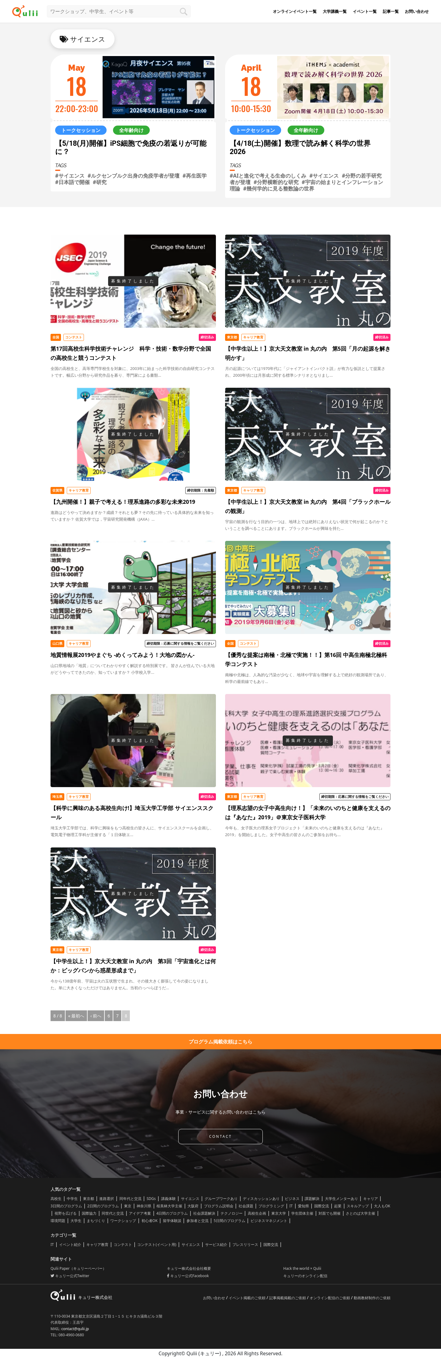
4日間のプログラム (172, 1213)
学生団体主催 (302, 1213)
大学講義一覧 (335, 11)
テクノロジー (232, 1213)
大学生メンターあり (341, 1198)
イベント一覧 (365, 11)
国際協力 (89, 1213)
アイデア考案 (140, 1213)
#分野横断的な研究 (276, 182)
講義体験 (168, 1198)
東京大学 (278, 1213)
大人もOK (382, 1206)
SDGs (151, 1198)
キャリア (370, 1198)
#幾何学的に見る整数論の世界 (278, 188)
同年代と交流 (130, 1198)
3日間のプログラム (66, 1206)
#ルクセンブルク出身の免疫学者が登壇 (133, 175)
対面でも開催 (329, 1213)
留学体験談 (172, 1220)
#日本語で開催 (72, 182)
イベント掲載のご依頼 (247, 1297)
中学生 (72, 1198)
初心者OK (149, 1220)
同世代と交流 (113, 1213)
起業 (337, 1206)
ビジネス (292, 1198)
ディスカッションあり (261, 1198)
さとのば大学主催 (360, 1213)
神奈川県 (144, 1206)
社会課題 (246, 1206)
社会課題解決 (204, 1213)
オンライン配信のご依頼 (330, 1297)
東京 (127, 1206)
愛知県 (303, 1206)
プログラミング (271, 1206)
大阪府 (192, 1206)
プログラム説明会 (218, 1206)
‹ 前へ (95, 1016)
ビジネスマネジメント (269, 1220)
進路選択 (106, 1198)
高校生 (56, 1198)
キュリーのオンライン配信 (305, 1275)
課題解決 (312, 1198)
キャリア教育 (97, 1244)
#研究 (100, 182)
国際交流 (321, 1206)
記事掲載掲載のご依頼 (288, 1297)
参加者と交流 (198, 1220)
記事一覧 (391, 11)
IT (291, 1206)
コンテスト (123, 1244)
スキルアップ (358, 1206)
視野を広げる (66, 1213)
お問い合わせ (417, 11)
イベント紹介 (70, 1244)
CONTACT (220, 1136)
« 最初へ (76, 1016)
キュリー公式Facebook (188, 1275)
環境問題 (58, 1220)
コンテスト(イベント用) (156, 1244)
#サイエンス (70, 175)
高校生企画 (257, 1213)
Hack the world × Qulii (302, 1268)
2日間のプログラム (103, 1206)
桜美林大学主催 (169, 1206)
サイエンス (190, 1198)
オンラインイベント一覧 (295, 11)
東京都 (88, 1198)
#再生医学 (195, 175)
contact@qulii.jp (75, 1328)
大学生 (75, 1220)
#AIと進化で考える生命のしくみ (268, 175)
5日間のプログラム (229, 1220)
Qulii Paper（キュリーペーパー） (78, 1268)
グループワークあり (221, 1198)
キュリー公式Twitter (70, 1275)
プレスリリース (245, 1244)
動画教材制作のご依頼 (372, 1297)
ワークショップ (123, 1220)
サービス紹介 (216, 1244)
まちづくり (96, 1220)
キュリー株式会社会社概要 (189, 1268)
